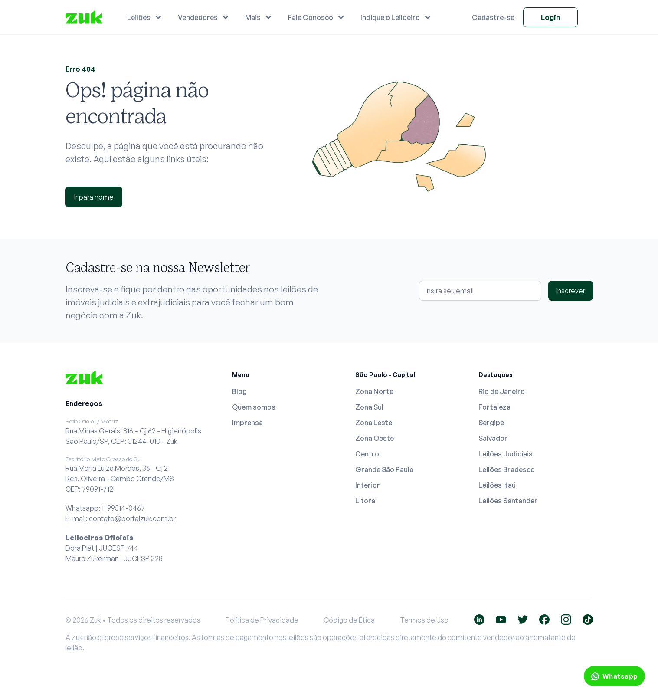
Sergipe (491, 422)
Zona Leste (373, 422)
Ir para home (94, 197)
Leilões (139, 17)
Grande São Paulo (384, 469)
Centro (367, 453)
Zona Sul (369, 407)
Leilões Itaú (497, 485)
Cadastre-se (493, 17)
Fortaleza (494, 407)
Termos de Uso (424, 620)
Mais (253, 17)
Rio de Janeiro (501, 391)
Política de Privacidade (262, 620)
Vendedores (198, 17)
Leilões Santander (507, 500)
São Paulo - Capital (385, 374)
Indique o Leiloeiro (390, 17)
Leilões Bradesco (506, 469)
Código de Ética (349, 620)
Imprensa (247, 422)
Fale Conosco (310, 17)
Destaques (495, 374)
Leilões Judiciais (505, 453)
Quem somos (253, 407)
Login (550, 17)
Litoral (366, 500)
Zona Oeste (374, 438)
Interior (367, 485)
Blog (239, 391)
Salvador (492, 438)
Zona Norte (374, 391)
